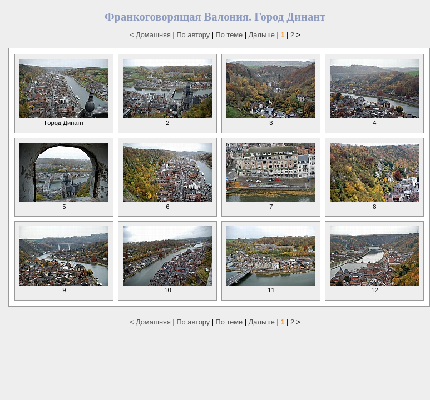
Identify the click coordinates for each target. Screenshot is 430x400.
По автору (193, 35)
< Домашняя (150, 35)
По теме (229, 35)
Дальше (262, 35)
